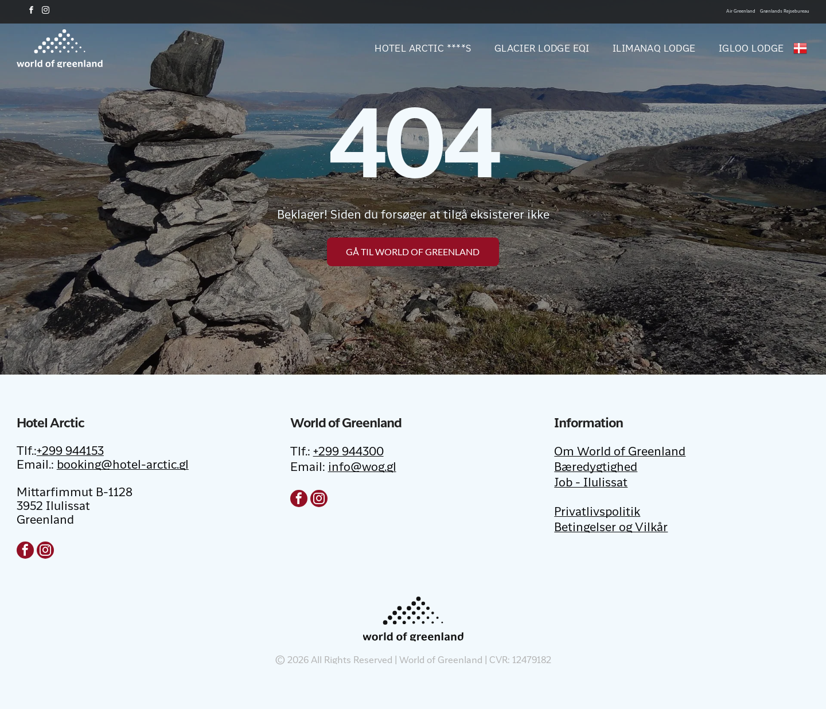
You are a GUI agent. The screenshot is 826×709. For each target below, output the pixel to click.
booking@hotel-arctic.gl (123, 466)
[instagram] (46, 12)
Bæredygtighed (595, 468)
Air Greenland (740, 11)
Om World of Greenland (619, 452)
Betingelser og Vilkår (611, 528)
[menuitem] (412, 48)
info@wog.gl (362, 468)
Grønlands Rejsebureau (784, 11)
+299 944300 (348, 452)
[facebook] (31, 12)
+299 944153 (70, 452)
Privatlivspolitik (597, 513)
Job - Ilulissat (591, 483)
